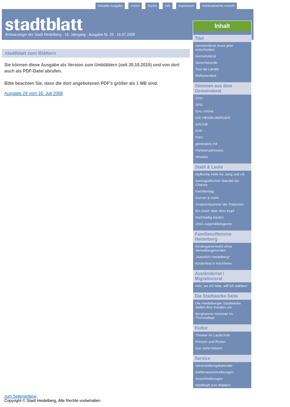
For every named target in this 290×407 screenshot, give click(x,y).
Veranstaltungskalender (214, 365)
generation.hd (206, 144)
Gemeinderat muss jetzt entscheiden (214, 47)
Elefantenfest (205, 76)
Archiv (135, 6)
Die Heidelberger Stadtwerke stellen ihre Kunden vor (218, 305)
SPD (198, 105)
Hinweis (201, 157)
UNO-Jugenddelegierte (213, 224)
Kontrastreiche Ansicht (218, 6)
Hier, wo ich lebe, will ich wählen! (221, 286)
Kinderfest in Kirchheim (213, 263)
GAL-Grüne (204, 111)
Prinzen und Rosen (210, 342)
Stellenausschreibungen (214, 372)
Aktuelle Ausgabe (110, 6)
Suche (152, 6)
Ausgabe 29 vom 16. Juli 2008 (33, 93)
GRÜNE (201, 124)
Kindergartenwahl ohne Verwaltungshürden (213, 248)
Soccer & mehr (207, 198)
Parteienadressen (209, 150)
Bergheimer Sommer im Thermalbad (214, 316)
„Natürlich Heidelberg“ (212, 257)
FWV (199, 137)
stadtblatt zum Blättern (213, 385)
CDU (199, 98)
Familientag (204, 191)
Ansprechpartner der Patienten (219, 204)
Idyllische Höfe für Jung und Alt (219, 174)
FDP (198, 131)
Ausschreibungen (209, 379)
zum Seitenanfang (20, 396)
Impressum (186, 6)
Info (167, 6)
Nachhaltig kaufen (209, 217)
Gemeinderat (205, 56)
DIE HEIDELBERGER (212, 118)
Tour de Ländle (207, 69)
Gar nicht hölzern (208, 348)
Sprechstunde (206, 63)
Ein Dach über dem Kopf (214, 211)
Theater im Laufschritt (212, 335)
